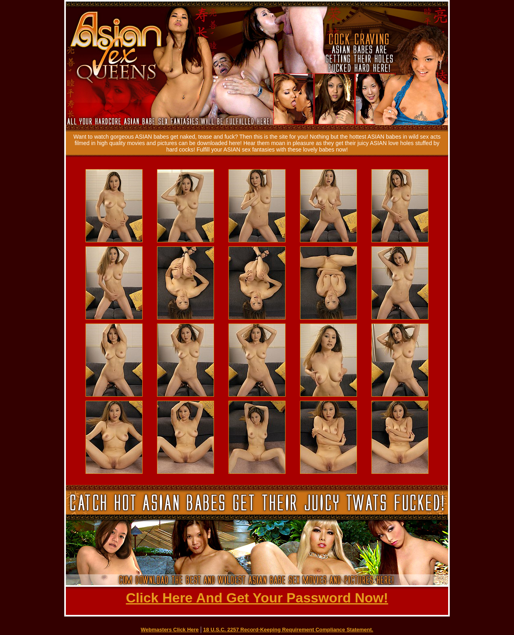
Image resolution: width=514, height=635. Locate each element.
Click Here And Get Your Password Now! (257, 597)
